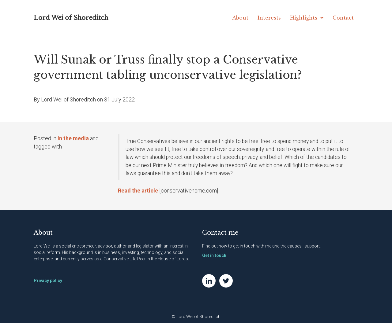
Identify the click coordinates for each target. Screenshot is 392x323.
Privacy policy (48, 280)
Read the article (138, 190)
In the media (73, 138)
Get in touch (214, 255)
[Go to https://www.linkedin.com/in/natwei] (209, 281)
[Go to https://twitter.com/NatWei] (226, 281)
